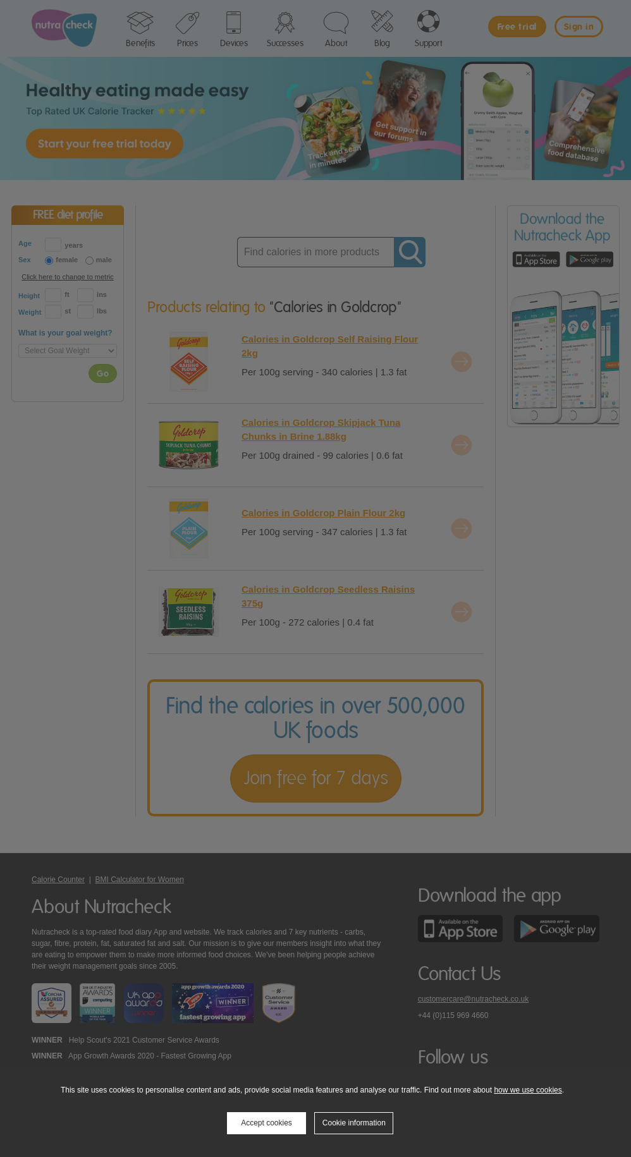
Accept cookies (266, 1122)
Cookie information (354, 1122)
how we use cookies (527, 1090)
